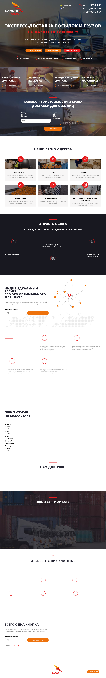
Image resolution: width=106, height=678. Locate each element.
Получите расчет (37, 313)
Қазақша (65, 5)
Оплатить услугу (72, 50)
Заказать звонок (93, 671)
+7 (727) (92, 5)
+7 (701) (92, 8)
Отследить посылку (34, 50)
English (64, 8)
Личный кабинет (53, 50)
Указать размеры (69, 123)
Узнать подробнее (10, 85)
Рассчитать (53, 128)
